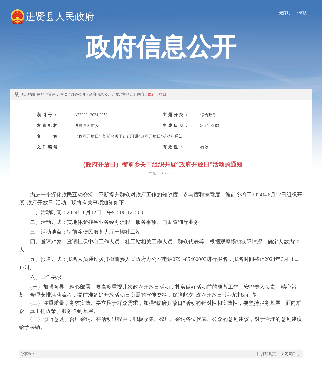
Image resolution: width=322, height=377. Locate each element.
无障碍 (285, 13)
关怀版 (301, 13)
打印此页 (268, 354)
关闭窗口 (288, 354)
